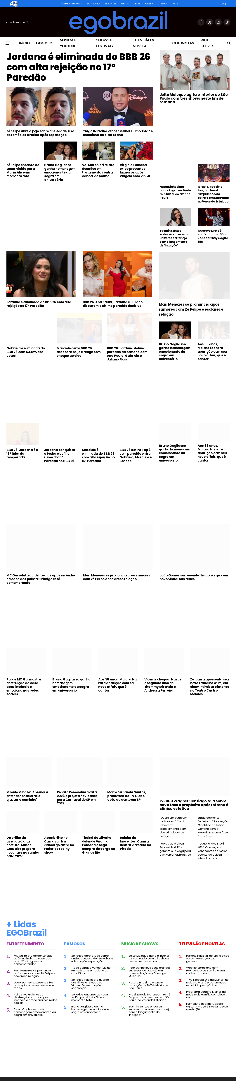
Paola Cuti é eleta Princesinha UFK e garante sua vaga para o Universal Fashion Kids (175, 849)
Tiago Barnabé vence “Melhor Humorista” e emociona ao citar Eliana (117, 133)
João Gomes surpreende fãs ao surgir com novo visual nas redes (194, 577)
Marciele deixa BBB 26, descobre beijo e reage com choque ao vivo (79, 352)
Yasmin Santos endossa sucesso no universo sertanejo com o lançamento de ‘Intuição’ (174, 238)
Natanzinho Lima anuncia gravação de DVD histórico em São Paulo (175, 192)
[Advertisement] (79, 212)
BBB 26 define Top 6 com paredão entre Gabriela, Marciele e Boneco (135, 455)
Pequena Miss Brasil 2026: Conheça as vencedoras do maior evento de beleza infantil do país (212, 851)
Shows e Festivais (104, 43)
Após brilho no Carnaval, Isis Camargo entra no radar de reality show (59, 845)
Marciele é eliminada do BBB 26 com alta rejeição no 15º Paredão (98, 455)
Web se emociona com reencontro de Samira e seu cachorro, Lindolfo (205, 970)
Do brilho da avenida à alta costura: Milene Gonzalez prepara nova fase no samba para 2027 (22, 847)
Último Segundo (71, 3)
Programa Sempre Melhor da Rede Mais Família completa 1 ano (206, 994)
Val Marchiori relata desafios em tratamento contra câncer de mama (98, 170)
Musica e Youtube (68, 43)
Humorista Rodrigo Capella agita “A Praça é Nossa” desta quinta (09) (207, 1006)
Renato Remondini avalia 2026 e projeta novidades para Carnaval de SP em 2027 (77, 797)
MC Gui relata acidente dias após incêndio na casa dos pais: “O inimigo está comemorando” (40, 579)
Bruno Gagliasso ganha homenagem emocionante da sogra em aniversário (60, 172)
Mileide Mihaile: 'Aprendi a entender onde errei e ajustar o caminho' (27, 795)
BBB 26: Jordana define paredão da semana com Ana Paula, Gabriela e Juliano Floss (127, 353)
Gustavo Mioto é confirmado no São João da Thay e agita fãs (213, 236)
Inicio (24, 43)
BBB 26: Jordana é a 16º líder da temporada (22, 453)
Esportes (111, 3)
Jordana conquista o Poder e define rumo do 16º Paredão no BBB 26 (59, 455)
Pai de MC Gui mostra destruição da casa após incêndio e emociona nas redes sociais (23, 686)
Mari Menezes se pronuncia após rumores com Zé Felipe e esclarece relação (191, 309)
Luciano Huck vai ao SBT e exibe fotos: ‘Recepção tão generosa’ (207, 958)
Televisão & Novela (144, 43)
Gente (125, 3)
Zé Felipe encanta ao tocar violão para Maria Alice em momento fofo (22, 170)
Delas (136, 3)
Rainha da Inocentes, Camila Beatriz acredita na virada (135, 843)
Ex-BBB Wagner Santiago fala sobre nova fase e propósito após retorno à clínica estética (194, 804)
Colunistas (183, 43)
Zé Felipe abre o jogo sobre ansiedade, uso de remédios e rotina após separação (40, 133)
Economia (93, 3)
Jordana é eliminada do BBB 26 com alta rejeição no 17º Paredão (78, 67)
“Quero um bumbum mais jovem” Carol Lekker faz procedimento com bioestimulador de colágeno (173, 827)
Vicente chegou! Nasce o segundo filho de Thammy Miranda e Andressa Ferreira (162, 684)
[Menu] (8, 43)
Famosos (44, 43)
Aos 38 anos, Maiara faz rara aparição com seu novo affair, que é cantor (212, 351)
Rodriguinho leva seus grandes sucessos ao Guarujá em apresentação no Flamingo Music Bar (150, 971)
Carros (163, 3)
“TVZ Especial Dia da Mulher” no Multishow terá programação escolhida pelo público (207, 982)
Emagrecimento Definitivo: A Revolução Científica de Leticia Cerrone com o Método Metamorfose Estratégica (213, 827)
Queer (149, 3)
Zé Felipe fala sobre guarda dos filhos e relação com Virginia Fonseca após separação (90, 983)
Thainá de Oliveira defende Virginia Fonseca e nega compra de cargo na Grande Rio (98, 845)
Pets (175, 3)
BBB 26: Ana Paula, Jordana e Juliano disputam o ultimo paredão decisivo (113, 304)
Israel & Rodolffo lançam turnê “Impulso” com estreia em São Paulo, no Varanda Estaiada (213, 194)
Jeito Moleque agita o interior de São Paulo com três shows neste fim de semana (194, 98)
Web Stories (207, 43)
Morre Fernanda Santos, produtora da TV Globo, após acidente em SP (126, 795)
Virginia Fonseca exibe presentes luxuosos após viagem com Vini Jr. (135, 170)
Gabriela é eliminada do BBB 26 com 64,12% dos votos (25, 352)
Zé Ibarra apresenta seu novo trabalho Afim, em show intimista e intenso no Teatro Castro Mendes (209, 686)
